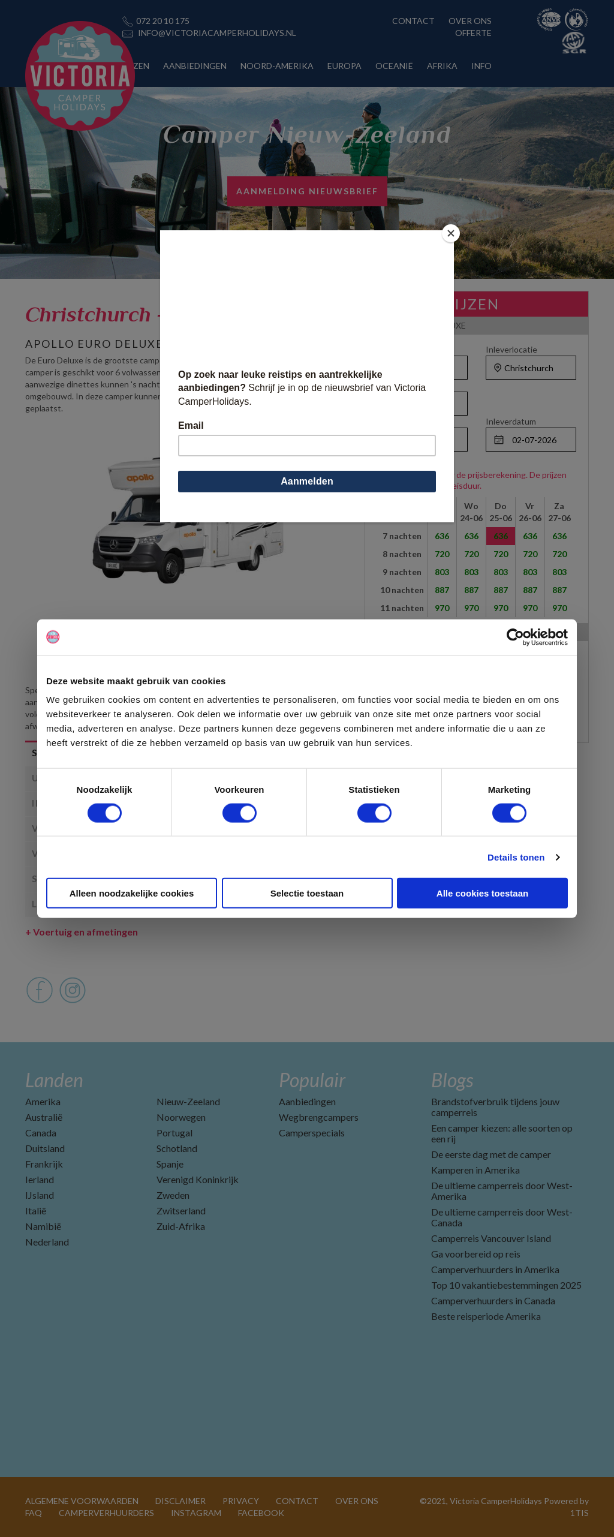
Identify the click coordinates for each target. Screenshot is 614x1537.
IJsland (39, 1195)
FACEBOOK (261, 1513)
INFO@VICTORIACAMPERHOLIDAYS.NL (217, 33)
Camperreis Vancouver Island (491, 1238)
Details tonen (515, 857)
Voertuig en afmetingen (81, 931)
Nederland (47, 1241)
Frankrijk (44, 1163)
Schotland (176, 1148)
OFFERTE (473, 33)
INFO (481, 66)
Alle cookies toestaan (482, 893)
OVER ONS (470, 21)
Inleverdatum (511, 421)
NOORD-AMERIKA (277, 66)
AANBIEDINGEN (195, 66)
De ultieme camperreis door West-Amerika (502, 1191)
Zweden (172, 1195)
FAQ (33, 1513)
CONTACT (413, 21)
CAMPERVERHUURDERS (106, 1513)
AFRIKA (442, 66)
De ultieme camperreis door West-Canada (502, 1217)
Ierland (39, 1179)
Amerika (43, 1101)
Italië (35, 1210)
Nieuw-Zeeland (188, 1101)
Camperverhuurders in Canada (493, 1300)
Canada (40, 1132)
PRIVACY (240, 1501)
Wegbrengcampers (319, 1117)
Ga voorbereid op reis (475, 1253)
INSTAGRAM (196, 1513)
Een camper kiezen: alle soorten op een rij (502, 1133)
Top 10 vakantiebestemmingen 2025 (506, 1285)
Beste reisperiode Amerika (486, 1316)
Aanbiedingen (307, 1101)
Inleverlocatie (511, 349)
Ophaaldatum (402, 421)
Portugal (174, 1132)
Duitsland (45, 1148)
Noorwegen (181, 1117)
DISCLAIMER (180, 1501)
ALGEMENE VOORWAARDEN (82, 1501)
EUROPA (344, 66)
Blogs (452, 1079)
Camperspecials (312, 1132)
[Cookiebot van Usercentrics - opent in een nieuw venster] (515, 637)
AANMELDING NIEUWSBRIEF (307, 191)
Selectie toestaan (307, 893)
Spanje (169, 1163)
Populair (312, 1079)
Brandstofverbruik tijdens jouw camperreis (495, 1107)
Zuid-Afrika (180, 1226)
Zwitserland (181, 1210)
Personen (395, 385)
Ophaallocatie (403, 349)
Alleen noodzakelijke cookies (132, 893)
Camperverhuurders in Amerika (495, 1269)
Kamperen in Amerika (475, 1169)
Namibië (43, 1226)
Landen (54, 1079)
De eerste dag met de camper (491, 1154)
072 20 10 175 (162, 21)
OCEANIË (394, 66)
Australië (43, 1117)
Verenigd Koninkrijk (197, 1179)
